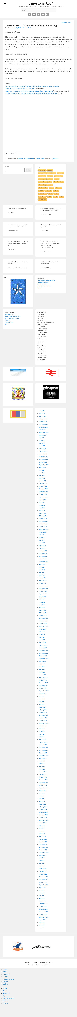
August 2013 (42, 823)
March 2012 (42, 869)
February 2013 (43, 839)
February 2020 (43, 613)
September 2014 (43, 788)
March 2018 (42, 675)
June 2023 (42, 505)
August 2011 (42, 887)
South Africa (42, 196)
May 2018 (42, 669)
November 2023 (43, 491)
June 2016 (42, 731)
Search (7, 166)
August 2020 (42, 596)
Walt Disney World (58, 181)
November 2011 (43, 879)
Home (5, 969)
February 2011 (43, 903)
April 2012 (42, 866)
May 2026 (42, 411)
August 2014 (42, 790)
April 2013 (42, 833)
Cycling (5, 976)
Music (32, 158)
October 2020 (43, 591)
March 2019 (42, 642)
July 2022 (41, 534)
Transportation (42, 193)
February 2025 (43, 451)
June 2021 (42, 570)
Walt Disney (42, 170)
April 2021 (42, 575)
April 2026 (42, 413)
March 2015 (42, 772)
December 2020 (43, 586)
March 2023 (42, 513)
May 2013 (42, 831)
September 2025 (43, 432)
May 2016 (42, 734)
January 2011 (43, 906)
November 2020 (43, 588)
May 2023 (42, 508)
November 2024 (43, 459)
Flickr (43, 14)
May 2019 (42, 637)
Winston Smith (27, 28)
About (5, 972)
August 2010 (42, 920)
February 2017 (43, 710)
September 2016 (43, 723)
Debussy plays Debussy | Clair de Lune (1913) (20, 88)
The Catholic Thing (42, 282)
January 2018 (43, 680)
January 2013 (43, 842)
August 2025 (42, 435)
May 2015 (42, 766)
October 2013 (43, 817)
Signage (56, 190)
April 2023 (42, 510)
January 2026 (43, 421)
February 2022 (43, 548)
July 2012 (41, 858)
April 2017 (42, 704)
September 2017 (43, 691)
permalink (55, 158)
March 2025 (42, 448)
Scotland (50, 170)
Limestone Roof (40, 3)
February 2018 (43, 677)
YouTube (34, 14)
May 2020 (42, 605)
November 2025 (43, 427)
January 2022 (43, 551)
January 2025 (43, 454)
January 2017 (43, 712)
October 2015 (43, 753)
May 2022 (42, 540)
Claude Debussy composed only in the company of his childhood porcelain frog (31, 93)
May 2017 (42, 701)
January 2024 (43, 486)
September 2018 (43, 658)
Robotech (60, 173)
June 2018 (42, 667)
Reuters (50, 176)
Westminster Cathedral (44, 286)
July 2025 (41, 438)
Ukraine (50, 179)
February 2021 (43, 580)
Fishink (39, 288)
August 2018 (42, 661)
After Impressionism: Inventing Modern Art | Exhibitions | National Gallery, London (32, 86)
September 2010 (43, 917)
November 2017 (43, 685)
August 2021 (42, 564)
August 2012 (42, 855)
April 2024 (42, 478)
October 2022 (43, 526)
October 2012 (43, 850)
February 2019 (43, 645)
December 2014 (43, 780)
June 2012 (42, 860)
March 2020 (42, 610)
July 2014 (41, 793)
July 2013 (41, 825)
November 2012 (43, 847)
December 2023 (43, 489)
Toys (62, 196)
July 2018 (41, 664)
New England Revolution (12, 318)
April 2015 (42, 769)
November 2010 (43, 912)
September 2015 (43, 755)
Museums (27, 158)
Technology (49, 184)
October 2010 (43, 914)
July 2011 (41, 890)
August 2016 (42, 726)
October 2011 (43, 882)
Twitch (51, 187)
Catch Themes (45, 965)
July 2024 (41, 470)
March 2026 (42, 416)
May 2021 (42, 572)
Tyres (50, 193)
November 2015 (43, 750)
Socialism (58, 187)
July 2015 (41, 761)
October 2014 (43, 785)
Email (47, 14)
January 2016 (43, 745)
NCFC (6, 324)
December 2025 (43, 424)
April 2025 (42, 446)
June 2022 (42, 537)
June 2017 (42, 699)
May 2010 (42, 928)
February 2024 (43, 483)
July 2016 (41, 728)
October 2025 (43, 429)
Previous (63, 22)
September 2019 (43, 626)
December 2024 (43, 456)
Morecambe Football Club (12, 316)
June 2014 (42, 796)
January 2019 (43, 648)
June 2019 (42, 634)
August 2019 (42, 629)
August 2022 (42, 532)
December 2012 (43, 844)
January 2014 (43, 809)
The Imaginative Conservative (46, 280)
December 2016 (43, 715)
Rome (56, 196)
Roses (56, 179)
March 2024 (42, 481)
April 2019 (42, 640)
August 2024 (42, 467)
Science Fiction (58, 176)
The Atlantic (48, 190)
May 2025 (42, 443)
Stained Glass (42, 181)
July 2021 (41, 567)
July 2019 (41, 631)
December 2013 (43, 812)
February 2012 (43, 871)
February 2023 (43, 516)
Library (5, 981)
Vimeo (38, 14)
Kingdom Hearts (8, 979)
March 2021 (42, 578)
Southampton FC (10, 314)
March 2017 (42, 707)
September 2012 (43, 852)
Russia (49, 196)
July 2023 (41, 502)
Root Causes (42, 176)
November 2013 (43, 815)
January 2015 (43, 777)
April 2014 (42, 801)
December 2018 (43, 650)
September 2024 (43, 465)
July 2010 (41, 922)
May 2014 (42, 798)
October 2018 (43, 656)
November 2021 (43, 556)
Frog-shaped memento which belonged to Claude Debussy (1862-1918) (29, 91)
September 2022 (43, 529)
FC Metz (7, 320)
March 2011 (42, 901)
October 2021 (43, 559)
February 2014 (43, 807)
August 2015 (42, 758)
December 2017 (43, 683)
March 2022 (42, 545)
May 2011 (42, 895)
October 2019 (43, 623)
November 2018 (43, 653)
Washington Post (43, 187)
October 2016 (43, 720)
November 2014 (43, 782)
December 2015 (43, 747)
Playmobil (6, 974)
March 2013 (42, 836)
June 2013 (42, 828)
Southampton (42, 179)
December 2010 (43, 909)
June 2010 (42, 925)
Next (70, 22)
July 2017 (41, 696)
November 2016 (43, 718)
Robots (41, 190)
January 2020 (43, 615)
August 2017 (42, 693)
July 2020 (41, 599)
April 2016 (42, 736)
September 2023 (43, 497)
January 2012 (43, 874)
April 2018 (42, 672)
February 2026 (43, 419)
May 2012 (42, 863)
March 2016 (42, 739)
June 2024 (42, 473)
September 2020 (43, 594)
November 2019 (43, 621)
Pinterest (29, 14)
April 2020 (42, 607)
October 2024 (43, 462)
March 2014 (42, 804)
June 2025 (42, 440)
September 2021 (43, 561)
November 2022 (43, 524)
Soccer (56, 193)
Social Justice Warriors (44, 173)
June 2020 (42, 602)
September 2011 (43, 885)
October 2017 (43, 688)
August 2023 (42, 500)
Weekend (20, 158)
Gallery (5, 984)
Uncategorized (42, 199)
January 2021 (43, 583)
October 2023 (43, 494)
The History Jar (41, 284)
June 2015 (42, 763)
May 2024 (42, 475)
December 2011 (43, 877)
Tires (54, 173)
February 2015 (43, 774)
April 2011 (42, 898)
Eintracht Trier (9, 322)
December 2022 (43, 521)
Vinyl (50, 181)
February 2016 (43, 742)
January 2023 (43, 518)
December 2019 (43, 618)
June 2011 (42, 893)
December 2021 (43, 553)
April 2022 (42, 543)
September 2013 (43, 820)
